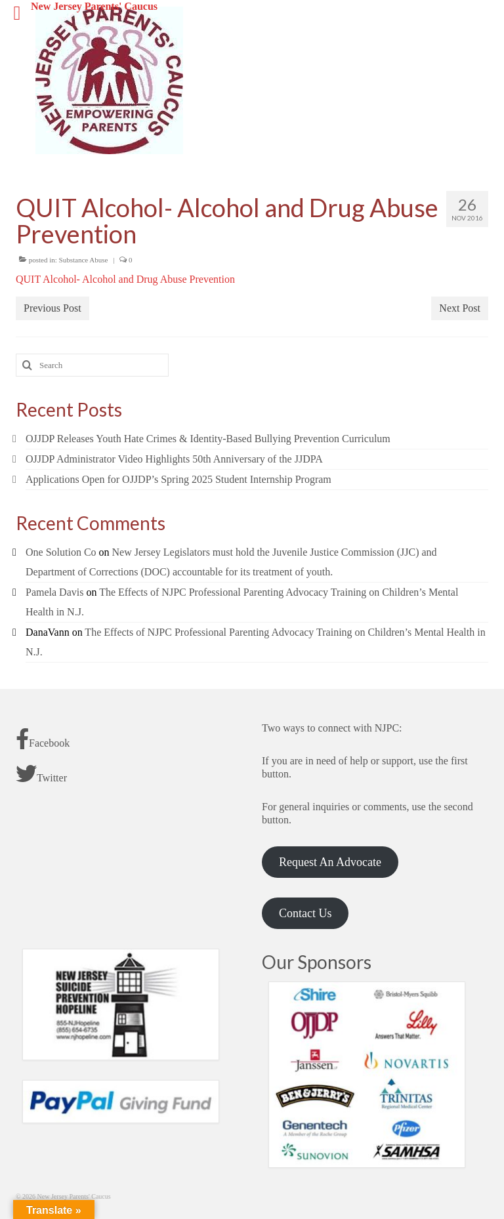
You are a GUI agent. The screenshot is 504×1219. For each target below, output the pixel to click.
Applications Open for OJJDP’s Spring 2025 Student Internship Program (178, 479)
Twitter (41, 773)
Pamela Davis (54, 592)
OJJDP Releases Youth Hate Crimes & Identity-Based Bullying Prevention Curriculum (208, 438)
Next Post (459, 308)
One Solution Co (61, 552)
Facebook (43, 738)
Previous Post (52, 308)
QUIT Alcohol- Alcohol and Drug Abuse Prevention (125, 279)
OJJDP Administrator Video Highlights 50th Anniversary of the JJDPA (174, 459)
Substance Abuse (83, 260)
